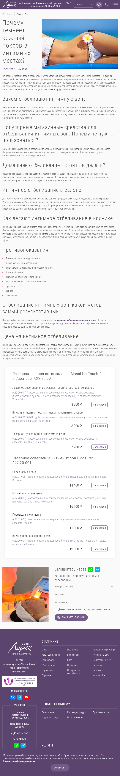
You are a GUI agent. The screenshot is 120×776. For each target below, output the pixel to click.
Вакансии (97, 665)
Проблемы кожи (75, 718)
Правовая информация (104, 650)
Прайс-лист (73, 665)
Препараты (72, 650)
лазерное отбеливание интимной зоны (76, 320)
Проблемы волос (101, 713)
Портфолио (47, 670)
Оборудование (49, 665)
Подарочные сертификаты (73, 672)
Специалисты (48, 660)
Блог (69, 660)
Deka (45, 233)
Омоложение (48, 713)
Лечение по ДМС (101, 655)
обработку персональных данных (93, 609)
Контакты (98, 670)
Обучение (46, 676)
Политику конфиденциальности (19, 761)
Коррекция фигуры (76, 713)
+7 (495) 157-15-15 (19, 733)
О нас (44, 650)
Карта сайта (99, 676)
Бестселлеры (73, 655)
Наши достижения (51, 655)
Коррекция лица (50, 718)
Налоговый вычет (102, 660)
